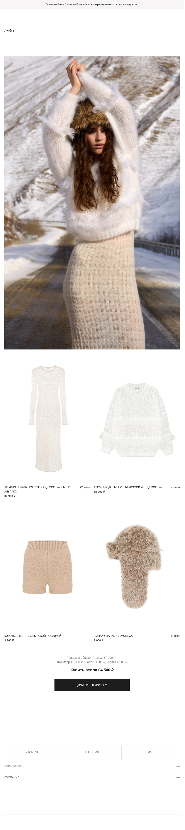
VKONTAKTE (33, 752)
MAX (150, 752)
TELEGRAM (92, 752)
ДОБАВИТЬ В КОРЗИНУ (92, 685)
